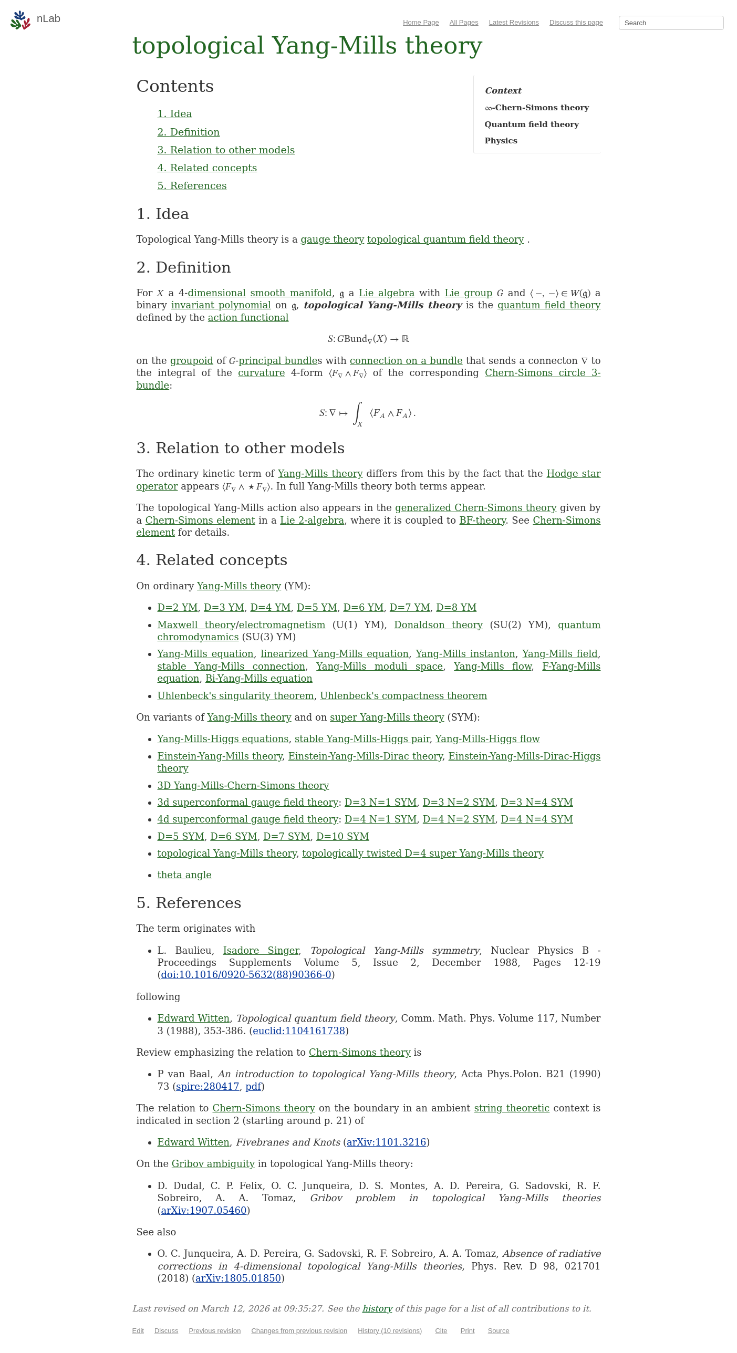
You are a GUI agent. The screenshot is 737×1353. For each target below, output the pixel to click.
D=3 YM (224, 607)
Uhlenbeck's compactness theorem (403, 695)
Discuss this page (576, 22)
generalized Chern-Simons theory (476, 507)
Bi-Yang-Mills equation (259, 678)
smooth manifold (291, 292)
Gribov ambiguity (213, 1163)
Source (499, 1331)
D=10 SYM (342, 836)
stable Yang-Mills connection (232, 666)
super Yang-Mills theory (387, 717)
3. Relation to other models (226, 149)
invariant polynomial (221, 304)
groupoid (191, 360)
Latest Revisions (514, 22)
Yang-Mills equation (206, 653)
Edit (138, 1331)
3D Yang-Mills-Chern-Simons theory (243, 785)
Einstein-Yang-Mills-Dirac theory (365, 756)
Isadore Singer (260, 950)
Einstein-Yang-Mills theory (220, 756)
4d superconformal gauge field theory (248, 819)
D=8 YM (456, 607)
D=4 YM (270, 607)
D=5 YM (317, 607)
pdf (253, 1086)
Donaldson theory (438, 624)
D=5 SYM (181, 836)
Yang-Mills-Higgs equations (223, 738)
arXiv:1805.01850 (238, 1278)
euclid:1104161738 (299, 1030)
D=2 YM (178, 607)
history (377, 1309)
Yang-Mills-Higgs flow (487, 738)
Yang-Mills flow (492, 666)
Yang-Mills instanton (465, 653)
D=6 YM (363, 607)
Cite (441, 1331)
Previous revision (215, 1331)
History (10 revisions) (390, 1331)
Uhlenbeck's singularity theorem (236, 695)
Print (468, 1331)
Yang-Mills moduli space (379, 666)
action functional (248, 317)
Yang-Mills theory (320, 473)
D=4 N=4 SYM (537, 819)
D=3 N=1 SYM (381, 802)
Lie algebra (386, 292)
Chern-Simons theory (360, 1052)
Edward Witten (194, 1018)
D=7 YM (410, 607)
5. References (192, 185)
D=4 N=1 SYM (381, 819)
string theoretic (512, 1107)
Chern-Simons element (200, 520)
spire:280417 (208, 1086)
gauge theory (333, 239)
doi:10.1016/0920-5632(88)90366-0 (246, 974)
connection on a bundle (406, 360)
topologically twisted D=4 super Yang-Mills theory (422, 853)
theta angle (185, 874)
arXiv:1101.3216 (386, 1142)
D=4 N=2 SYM (459, 819)
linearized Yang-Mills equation (335, 653)
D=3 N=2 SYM (459, 802)
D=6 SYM (233, 836)
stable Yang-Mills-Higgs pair (362, 738)
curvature (261, 372)
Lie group (469, 292)
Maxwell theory (197, 624)
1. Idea (175, 113)
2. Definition (189, 132)
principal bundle (277, 360)
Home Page (421, 22)
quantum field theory (548, 304)
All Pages (464, 22)
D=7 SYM (286, 836)
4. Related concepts (207, 167)
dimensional (217, 292)
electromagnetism (282, 624)
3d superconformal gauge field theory (248, 802)
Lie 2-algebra (312, 520)
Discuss (166, 1331)
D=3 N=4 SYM (537, 802)
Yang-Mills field (560, 653)
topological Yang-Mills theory (227, 853)
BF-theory (482, 520)
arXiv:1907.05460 (204, 1210)
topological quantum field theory (445, 239)
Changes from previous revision (299, 1331)
